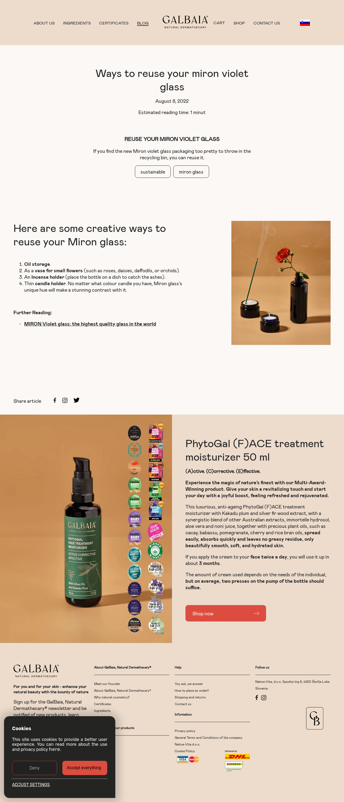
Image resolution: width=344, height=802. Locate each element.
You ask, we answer (189, 684)
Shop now (202, 613)
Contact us (266, 22)
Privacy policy (185, 731)
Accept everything (84, 767)
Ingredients (77, 22)
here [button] (54, 749)
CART (219, 23)
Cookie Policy (185, 751)
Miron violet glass (152, 151)
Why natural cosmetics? (112, 697)
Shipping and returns (190, 697)
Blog (143, 22)
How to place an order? (192, 690)
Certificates (113, 22)
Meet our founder (107, 684)
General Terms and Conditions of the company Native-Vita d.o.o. (208, 741)
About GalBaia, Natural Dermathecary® (122, 690)
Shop (239, 22)
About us (44, 22)
